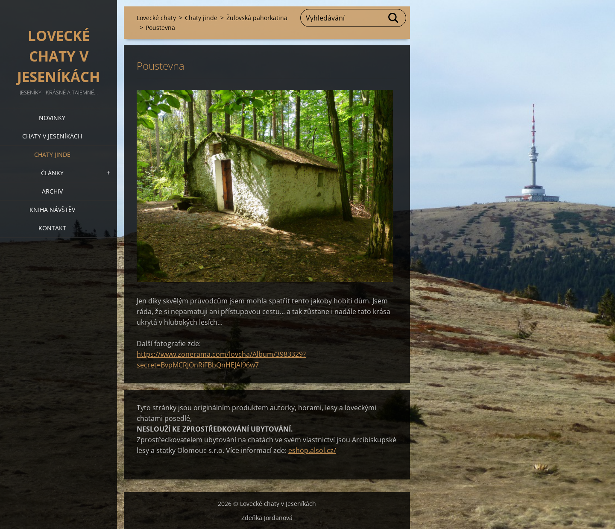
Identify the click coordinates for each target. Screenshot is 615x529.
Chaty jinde (52, 154)
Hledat (393, 18)
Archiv (52, 191)
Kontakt (52, 228)
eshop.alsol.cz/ (312, 450)
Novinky (52, 118)
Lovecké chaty (156, 18)
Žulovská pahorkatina (256, 18)
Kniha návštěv (52, 210)
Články (52, 173)
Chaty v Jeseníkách (52, 136)
